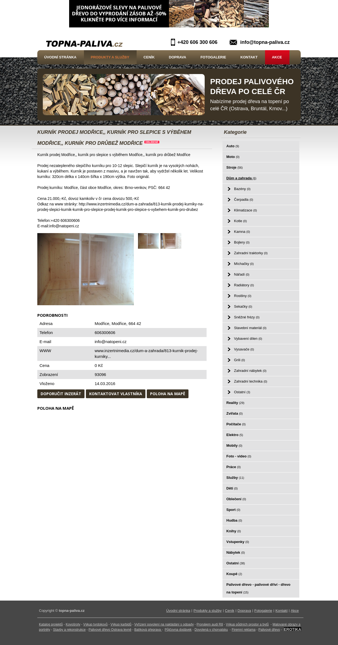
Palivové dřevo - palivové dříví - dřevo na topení (258, 588)
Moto (233, 157)
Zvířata (234, 413)
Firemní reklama (243, 630)
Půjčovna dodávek (178, 630)
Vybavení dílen (248, 338)
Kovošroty (73, 624)
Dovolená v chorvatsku (211, 630)
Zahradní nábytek (250, 371)
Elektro (234, 435)
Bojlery (242, 242)
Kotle (240, 221)
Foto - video (238, 456)
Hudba (234, 520)
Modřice (119, 323)
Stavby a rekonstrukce (69, 630)
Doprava (177, 57)
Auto (232, 146)
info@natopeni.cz (110, 341)
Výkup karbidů (121, 624)
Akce (277, 57)
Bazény (242, 189)
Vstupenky (237, 542)
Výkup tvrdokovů (95, 624)
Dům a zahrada (241, 178)
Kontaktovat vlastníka (115, 393)
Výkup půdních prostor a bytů (247, 624)
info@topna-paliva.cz (265, 42)
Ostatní (242, 392)
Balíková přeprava (147, 630)
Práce (233, 467)
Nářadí (241, 274)
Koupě (234, 574)
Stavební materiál (250, 328)
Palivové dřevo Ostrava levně (110, 630)
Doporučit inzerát (61, 393)
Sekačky (243, 306)
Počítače (236, 424)
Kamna (242, 232)
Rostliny (242, 296)
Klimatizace (245, 210)
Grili (239, 360)
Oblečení (236, 499)
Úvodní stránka (60, 57)
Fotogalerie (213, 57)
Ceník (148, 57)
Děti (232, 488)
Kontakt (249, 57)
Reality (235, 403)
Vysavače (244, 349)
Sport (233, 510)
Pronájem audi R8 (210, 624)
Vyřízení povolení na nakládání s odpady (164, 624)
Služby (235, 478)
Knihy (233, 531)
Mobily (234, 445)
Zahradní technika (250, 381)
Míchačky (244, 264)
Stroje (234, 167)
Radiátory (244, 285)
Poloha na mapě (167, 393)
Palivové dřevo (269, 630)
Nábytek (235, 552)
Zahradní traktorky (250, 253)
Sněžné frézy (247, 317)
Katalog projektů (51, 624)
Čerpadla (243, 199)
